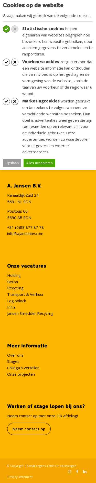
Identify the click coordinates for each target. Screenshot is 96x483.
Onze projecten (21, 374)
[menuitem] (19, 477)
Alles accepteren (39, 163)
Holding (14, 275)
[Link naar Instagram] (69, 471)
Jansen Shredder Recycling (30, 313)
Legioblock (16, 300)
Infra (11, 307)
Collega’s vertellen (23, 367)
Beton (12, 281)
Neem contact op (29, 428)
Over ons (15, 355)
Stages (13, 361)
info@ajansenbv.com (25, 233)
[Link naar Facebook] (77, 471)
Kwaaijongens (36, 466)
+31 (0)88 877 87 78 (25, 227)
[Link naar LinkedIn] (85, 471)
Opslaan (12, 163)
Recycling (15, 287)
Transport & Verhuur (25, 294)
